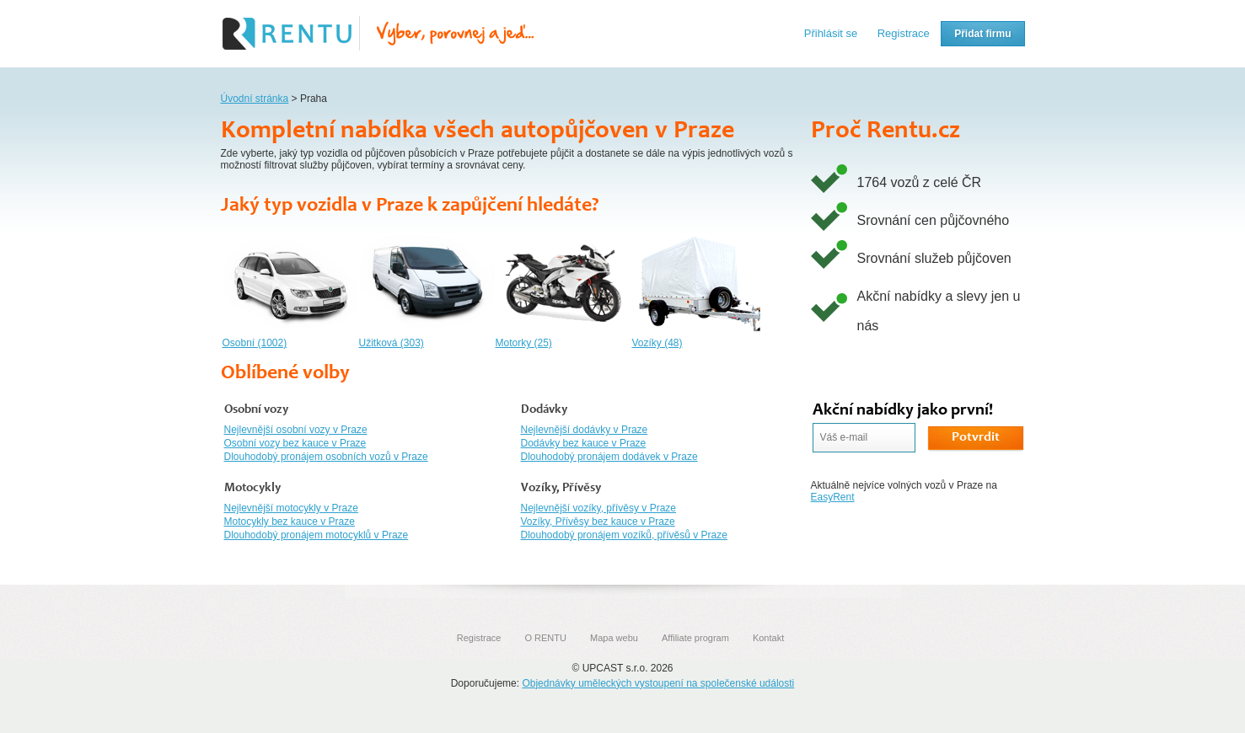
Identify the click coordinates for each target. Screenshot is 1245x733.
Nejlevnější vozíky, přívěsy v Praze (599, 508)
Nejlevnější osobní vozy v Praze (296, 430)
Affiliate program (695, 638)
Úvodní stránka (255, 98)
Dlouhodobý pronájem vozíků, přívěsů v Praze (624, 535)
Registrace (903, 33)
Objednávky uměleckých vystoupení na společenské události (658, 683)
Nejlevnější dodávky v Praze (584, 430)
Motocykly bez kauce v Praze (289, 521)
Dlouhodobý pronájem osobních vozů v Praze (326, 457)
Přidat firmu (982, 34)
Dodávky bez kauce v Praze (584, 443)
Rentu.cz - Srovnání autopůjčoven (379, 33)
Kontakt (768, 638)
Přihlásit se (831, 33)
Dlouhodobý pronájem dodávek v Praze (609, 457)
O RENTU (545, 638)
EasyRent (833, 497)
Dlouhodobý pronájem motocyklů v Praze (316, 535)
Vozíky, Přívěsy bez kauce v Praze (598, 521)
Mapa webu (614, 638)
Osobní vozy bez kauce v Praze (295, 443)
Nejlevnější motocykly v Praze (291, 508)
